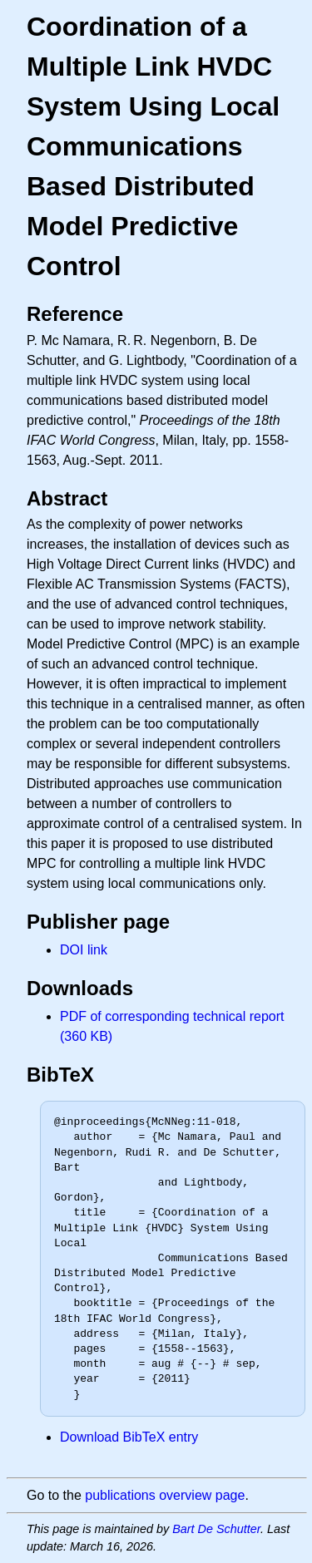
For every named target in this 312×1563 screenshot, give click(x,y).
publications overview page (165, 1495)
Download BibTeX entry (129, 1437)
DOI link (83, 950)
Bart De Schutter (216, 1529)
